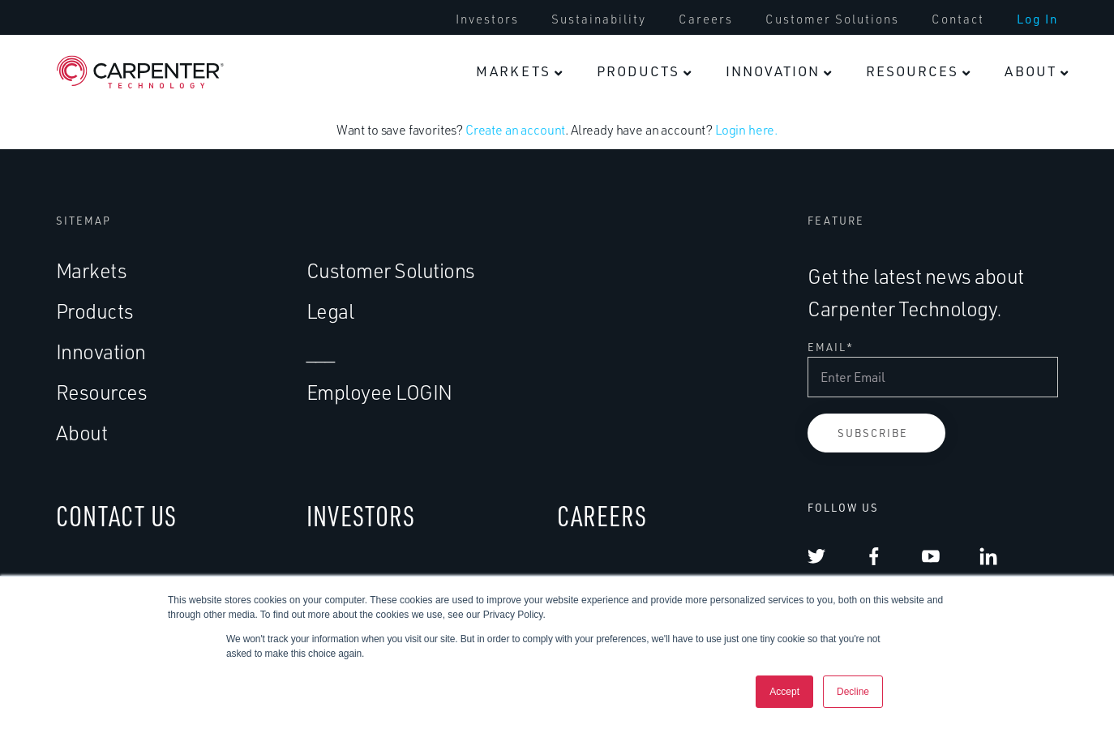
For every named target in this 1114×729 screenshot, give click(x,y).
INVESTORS (360, 516)
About (1030, 70)
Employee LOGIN (379, 392)
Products (638, 70)
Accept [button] (784, 691)
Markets (513, 70)
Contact (958, 19)
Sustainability (598, 19)
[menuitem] (487, 19)
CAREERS (602, 516)
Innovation (773, 70)
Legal (330, 311)
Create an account (515, 130)
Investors (487, 19)
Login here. (746, 130)
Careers (706, 19)
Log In (1037, 19)
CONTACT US (116, 516)
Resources (912, 70)
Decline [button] (853, 691)
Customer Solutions (832, 19)
